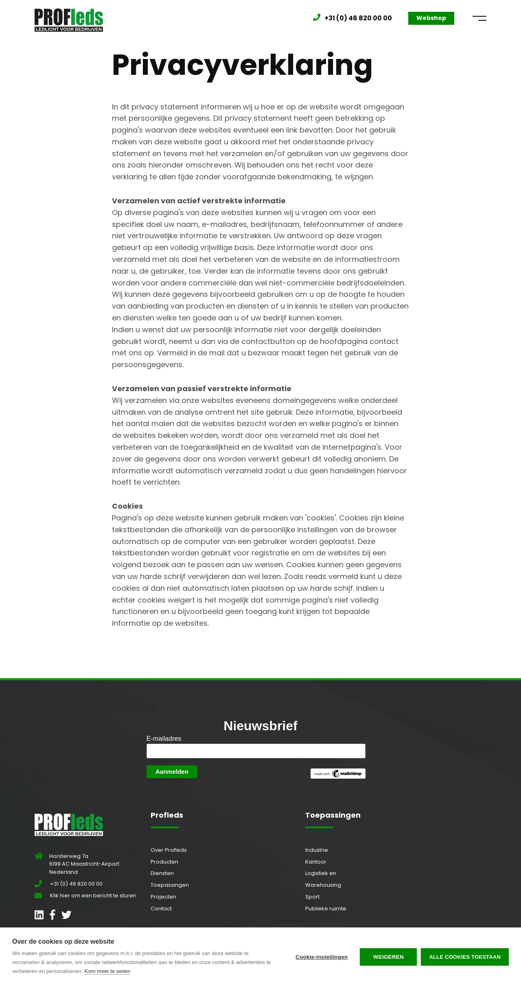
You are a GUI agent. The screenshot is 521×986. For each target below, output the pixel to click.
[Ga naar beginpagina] (69, 18)
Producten (164, 862)
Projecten (163, 897)
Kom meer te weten (108, 971)
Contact (161, 908)
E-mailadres (164, 738)
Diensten (162, 873)
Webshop (431, 18)
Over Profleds (169, 850)
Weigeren (388, 957)
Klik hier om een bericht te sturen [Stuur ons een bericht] (93, 895)
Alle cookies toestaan (465, 957)
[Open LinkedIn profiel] (39, 917)
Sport (312, 897)
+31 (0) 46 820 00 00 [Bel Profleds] (358, 18)
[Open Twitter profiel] (66, 917)
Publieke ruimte (325, 908)
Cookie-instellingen (322, 957)
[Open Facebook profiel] (52, 917)
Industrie (316, 850)
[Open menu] (479, 18)
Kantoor (315, 862)
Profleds (167, 815)
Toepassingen (170, 885)
